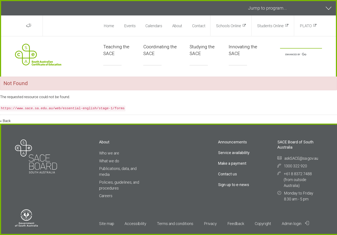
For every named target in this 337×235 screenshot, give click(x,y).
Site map (106, 223)
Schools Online (228, 26)
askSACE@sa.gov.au (301, 158)
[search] (295, 55)
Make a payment (232, 163)
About (177, 26)
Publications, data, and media (118, 171)
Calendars (153, 26)
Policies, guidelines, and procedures (119, 185)
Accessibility (135, 223)
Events (130, 26)
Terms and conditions (175, 223)
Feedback (235, 223)
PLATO (306, 26)
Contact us (227, 174)
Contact (198, 26)
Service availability (234, 152)
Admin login (295, 223)
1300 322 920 (295, 166)
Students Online (270, 26)
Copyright (263, 223)
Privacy (210, 223)
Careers (105, 195)
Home (109, 26)
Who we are (109, 153)
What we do (109, 161)
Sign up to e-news (233, 184)
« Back (5, 121)
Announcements (232, 142)
